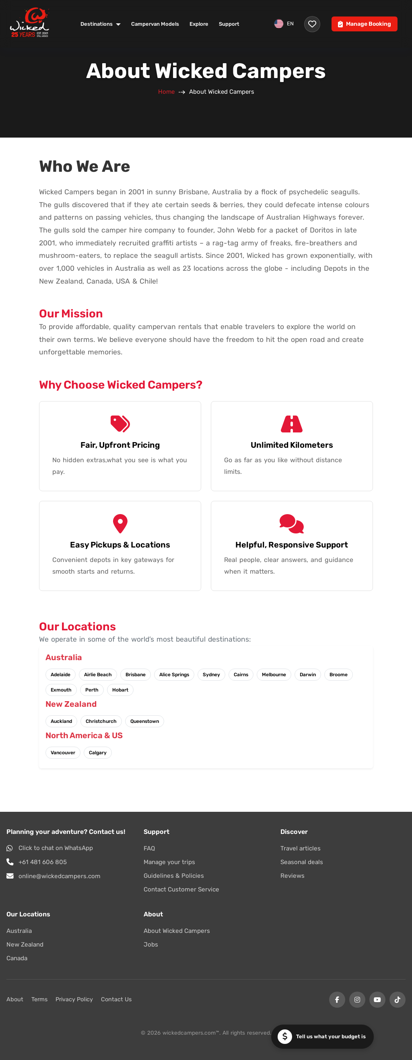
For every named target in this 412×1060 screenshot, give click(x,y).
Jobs (151, 944)
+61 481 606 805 (43, 862)
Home (166, 91)
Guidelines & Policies (174, 875)
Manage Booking (364, 24)
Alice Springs (174, 674)
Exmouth (61, 690)
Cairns (241, 674)
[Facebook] (337, 1000)
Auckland (61, 721)
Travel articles (300, 848)
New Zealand (24, 944)
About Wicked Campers (177, 930)
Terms (39, 999)
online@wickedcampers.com (60, 876)
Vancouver (63, 752)
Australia (19, 930)
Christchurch (101, 721)
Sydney (211, 674)
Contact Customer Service (181, 889)
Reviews (292, 875)
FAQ (149, 848)
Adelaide (60, 674)
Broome (339, 674)
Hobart (120, 690)
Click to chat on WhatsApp (56, 848)
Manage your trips (169, 862)
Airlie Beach (98, 674)
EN (284, 24)
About (14, 999)
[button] (322, 1037)
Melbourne (274, 674)
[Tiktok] (397, 1000)
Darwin (308, 674)
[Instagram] (357, 1000)
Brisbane (136, 674)
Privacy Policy (74, 999)
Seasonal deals (301, 862)
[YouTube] (377, 1000)
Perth (92, 690)
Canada (16, 958)
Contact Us (116, 999)
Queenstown (144, 721)
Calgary (98, 752)
